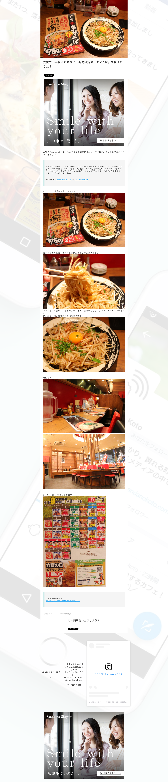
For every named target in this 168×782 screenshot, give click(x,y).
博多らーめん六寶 (63, 179)
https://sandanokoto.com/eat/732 (63, 600)
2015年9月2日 (81, 179)
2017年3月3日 (74, 685)
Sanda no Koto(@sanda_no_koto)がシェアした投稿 (115, 702)
